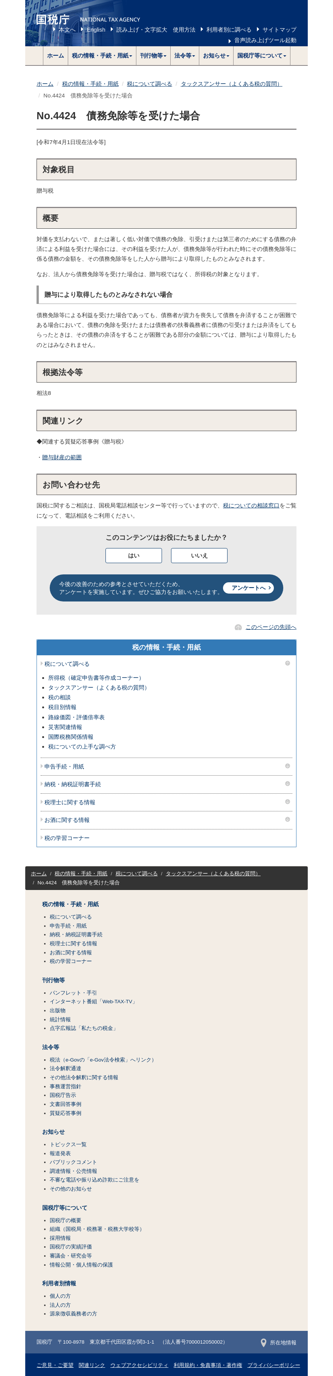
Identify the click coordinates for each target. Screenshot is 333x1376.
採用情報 (60, 1238)
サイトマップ (279, 29)
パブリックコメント (73, 1162)
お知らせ (53, 1132)
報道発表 (60, 1153)
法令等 (50, 1047)
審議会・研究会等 (71, 1256)
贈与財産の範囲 (62, 457)
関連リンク (92, 1365)
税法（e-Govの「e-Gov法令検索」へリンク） (103, 1060)
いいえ (199, 555)
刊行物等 (53, 980)
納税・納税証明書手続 (72, 784)
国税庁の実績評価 (71, 1247)
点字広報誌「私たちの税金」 (84, 1028)
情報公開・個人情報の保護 (81, 1265)
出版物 (58, 1010)
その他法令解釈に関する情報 (84, 1077)
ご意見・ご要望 (55, 1365)
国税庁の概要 (65, 1220)
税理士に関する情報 (69, 802)
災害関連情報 (65, 727)
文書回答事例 (65, 1104)
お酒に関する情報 (67, 820)
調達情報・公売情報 (73, 1171)
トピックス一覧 (68, 1144)
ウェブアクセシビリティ (139, 1365)
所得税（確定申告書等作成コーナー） (96, 677)
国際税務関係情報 (70, 737)
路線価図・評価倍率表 (76, 717)
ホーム (55, 55)
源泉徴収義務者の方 (73, 1314)
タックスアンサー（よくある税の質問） (232, 83)
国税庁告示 (63, 1095)
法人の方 (60, 1305)
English (96, 29)
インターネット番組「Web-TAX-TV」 (93, 1001)
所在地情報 (278, 1343)
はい (133, 555)
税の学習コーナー (67, 838)
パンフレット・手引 (73, 993)
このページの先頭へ (271, 627)
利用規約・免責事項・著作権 (208, 1365)
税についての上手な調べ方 (82, 746)
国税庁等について (64, 1208)
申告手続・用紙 (64, 767)
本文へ (67, 29)
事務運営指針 (65, 1086)
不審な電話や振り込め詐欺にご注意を (94, 1180)
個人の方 (60, 1296)
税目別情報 (62, 707)
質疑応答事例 (65, 1113)
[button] (102, 55)
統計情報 (60, 1019)
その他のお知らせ (71, 1189)
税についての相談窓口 (251, 505)
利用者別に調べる (229, 29)
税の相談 (59, 697)
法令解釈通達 (65, 1068)
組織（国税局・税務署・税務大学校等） (97, 1229)
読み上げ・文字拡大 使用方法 (156, 29)
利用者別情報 (59, 1283)
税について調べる (149, 83)
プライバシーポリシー (273, 1365)
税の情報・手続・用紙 (90, 83)
